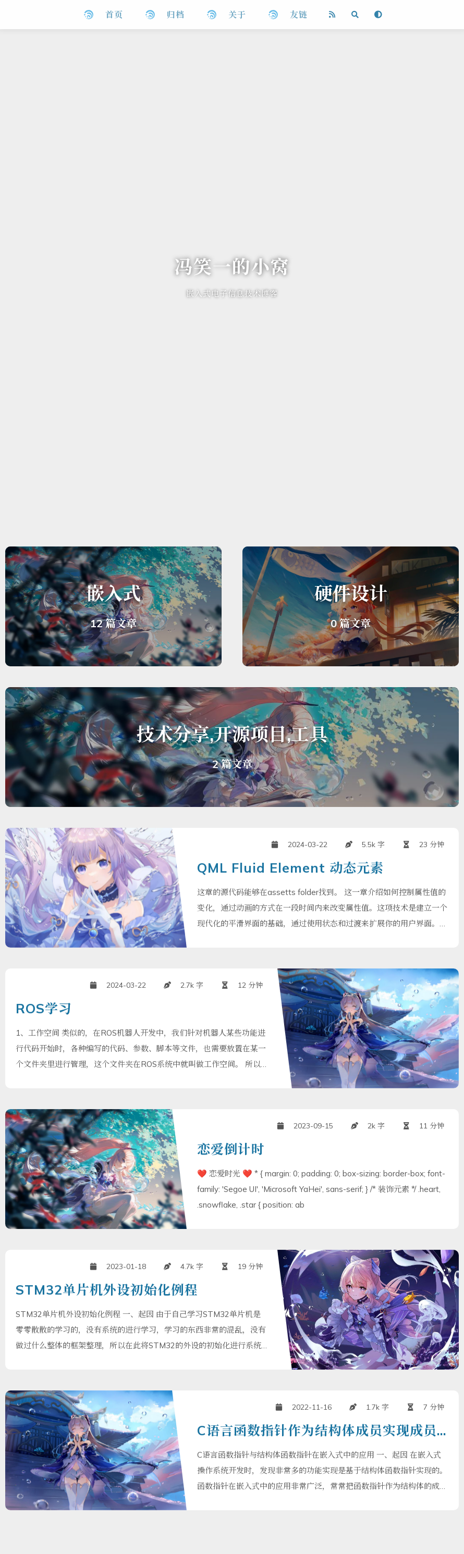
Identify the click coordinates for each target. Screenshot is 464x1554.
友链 (299, 14)
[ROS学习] (232, 1069)
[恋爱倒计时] (232, 1210)
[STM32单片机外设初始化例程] (232, 1350)
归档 (176, 14)
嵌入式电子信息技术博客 (232, 294)
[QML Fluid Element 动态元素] (232, 928)
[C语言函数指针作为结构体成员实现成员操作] (232, 1491)
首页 (114, 14)
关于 (237, 14)
